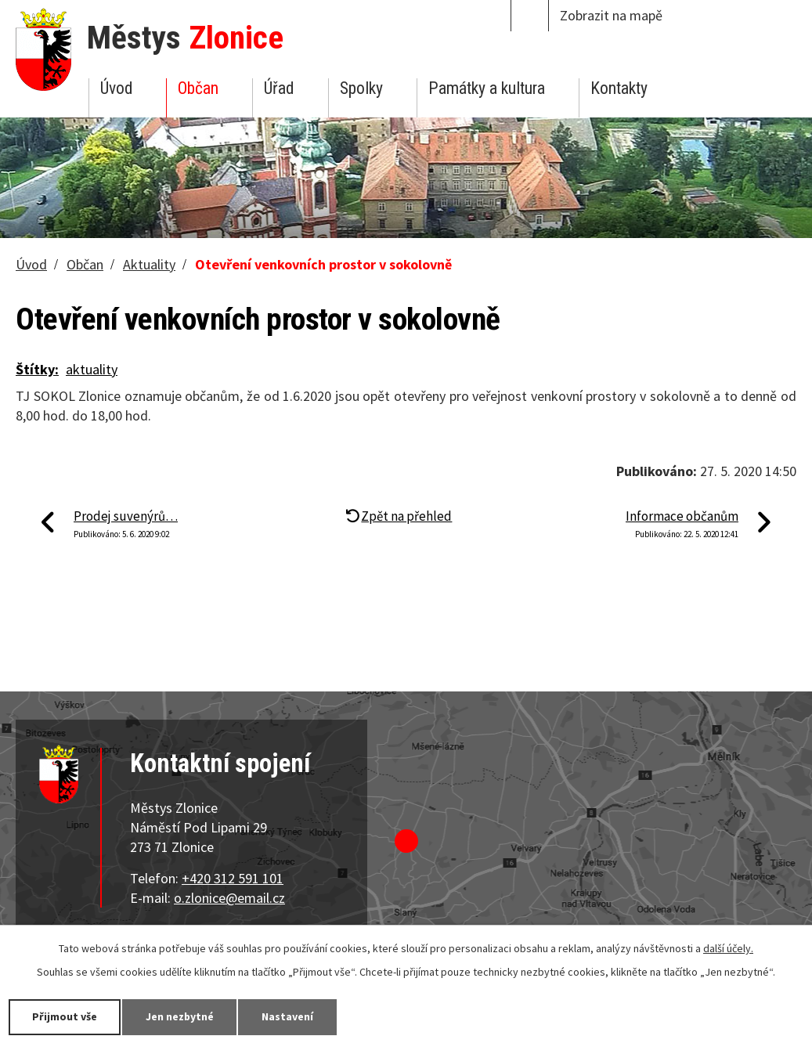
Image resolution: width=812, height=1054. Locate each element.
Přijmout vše (64, 1016)
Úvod (116, 88)
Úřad (279, 88)
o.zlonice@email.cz (229, 898)
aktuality (91, 369)
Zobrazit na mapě (611, 15)
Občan (198, 88)
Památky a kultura (486, 88)
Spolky (361, 88)
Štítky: (37, 369)
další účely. (728, 948)
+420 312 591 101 (232, 878)
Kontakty (619, 88)
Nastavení (289, 1016)
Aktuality (149, 264)
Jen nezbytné (180, 1016)
